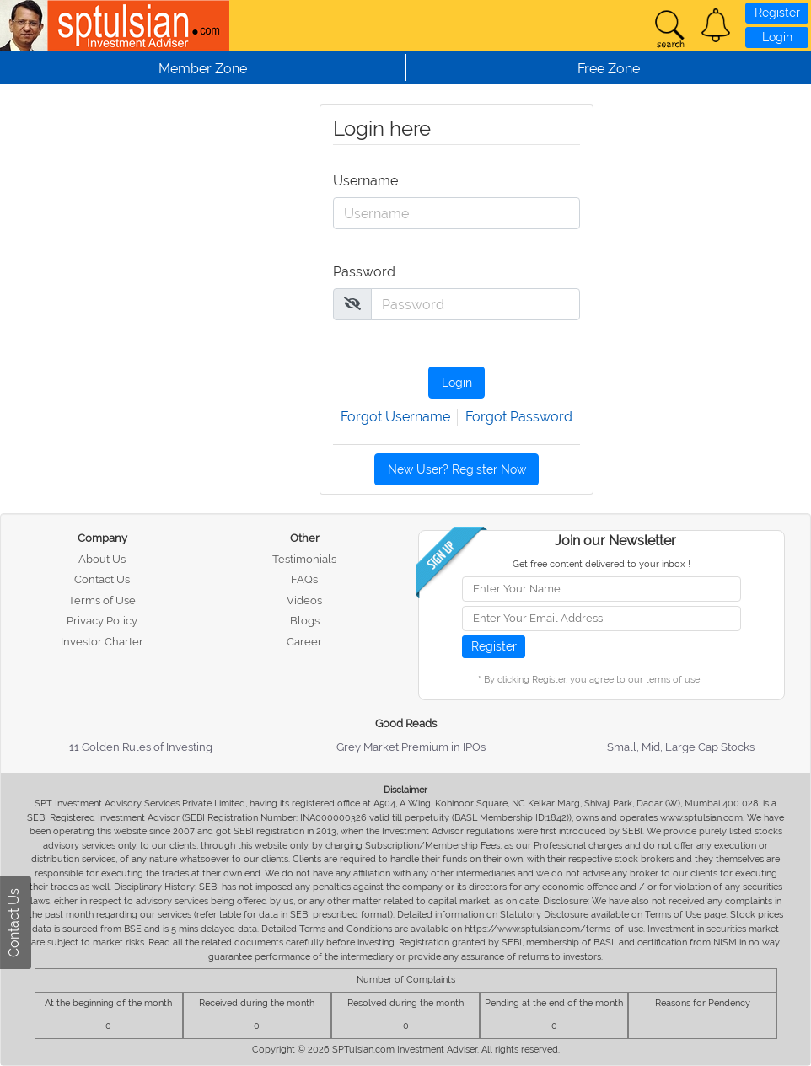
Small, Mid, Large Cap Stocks (681, 747)
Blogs (305, 620)
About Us (102, 559)
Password (362, 272)
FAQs (304, 579)
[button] (716, 25)
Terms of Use (102, 600)
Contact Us (102, 579)
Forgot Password (518, 417)
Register (777, 12)
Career (304, 641)
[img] (352, 303)
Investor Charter (102, 641)
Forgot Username (395, 417)
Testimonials (304, 559)
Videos (304, 600)
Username (362, 181)
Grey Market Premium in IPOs (411, 747)
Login (777, 37)
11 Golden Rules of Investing (140, 747)
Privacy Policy (102, 620)
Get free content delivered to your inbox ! (601, 564)
